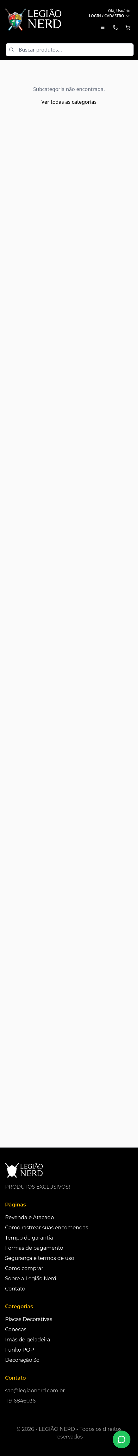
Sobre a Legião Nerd (30, 1279)
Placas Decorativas (28, 1319)
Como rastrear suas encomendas (46, 1228)
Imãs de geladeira (27, 1340)
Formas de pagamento (34, 1248)
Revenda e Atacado (29, 1217)
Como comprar (24, 1268)
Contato (15, 1289)
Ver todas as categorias (69, 101)
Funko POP (19, 1350)
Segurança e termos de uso (39, 1258)
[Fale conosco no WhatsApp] (121, 1439)
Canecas (15, 1329)
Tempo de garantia (29, 1238)
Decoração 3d (22, 1360)
